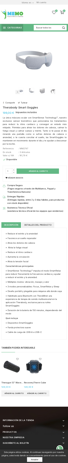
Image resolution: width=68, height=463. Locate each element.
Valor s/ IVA (8, 155)
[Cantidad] (9, 171)
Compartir (10, 102)
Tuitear (24, 102)
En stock (7, 152)
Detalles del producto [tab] (38, 225)
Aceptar (34, 459)
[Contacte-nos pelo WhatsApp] (59, 448)
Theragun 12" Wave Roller (11, 382)
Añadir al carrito (38, 171)
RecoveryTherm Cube (35, 382)
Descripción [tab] (11, 225)
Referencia (8, 148)
